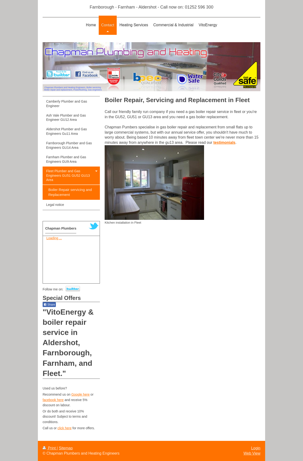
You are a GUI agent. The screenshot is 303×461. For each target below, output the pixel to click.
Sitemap (66, 448)
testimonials (224, 142)
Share (49, 304)
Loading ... (54, 238)
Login (255, 448)
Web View (252, 453)
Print (50, 448)
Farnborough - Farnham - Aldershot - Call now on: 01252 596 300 (151, 7)
